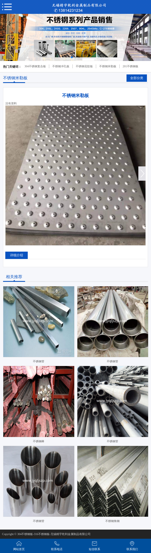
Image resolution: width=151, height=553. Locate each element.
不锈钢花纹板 (84, 66)
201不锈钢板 (130, 66)
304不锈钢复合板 (35, 66)
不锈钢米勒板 (107, 66)
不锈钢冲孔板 (60, 66)
